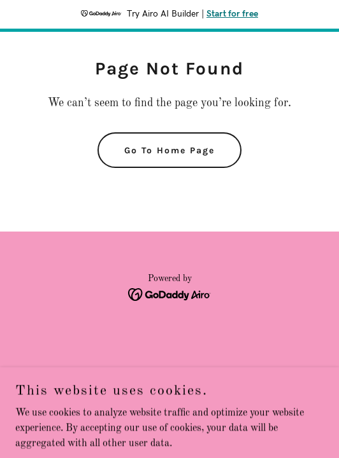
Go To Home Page (169, 150)
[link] (170, 294)
